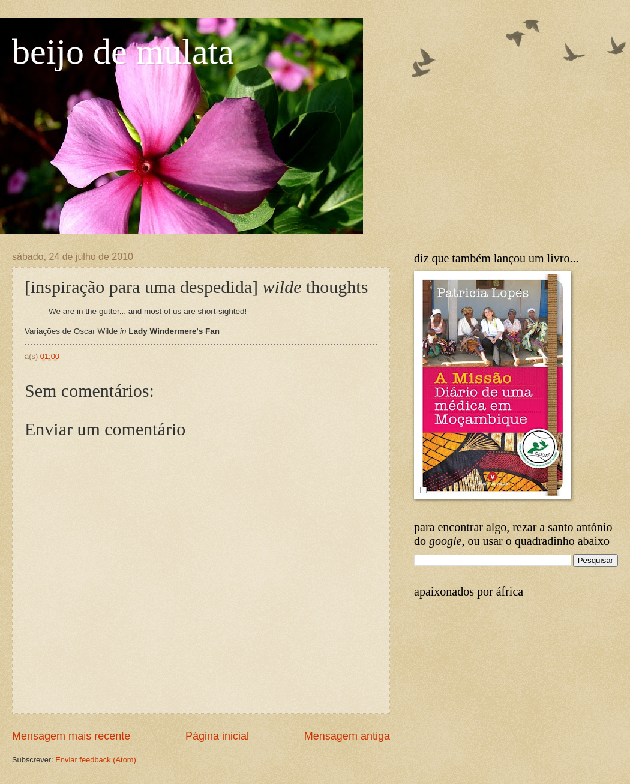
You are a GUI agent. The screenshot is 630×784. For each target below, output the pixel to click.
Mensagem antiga (347, 736)
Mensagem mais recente (71, 736)
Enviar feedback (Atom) (95, 759)
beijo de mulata (123, 51)
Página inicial (217, 736)
